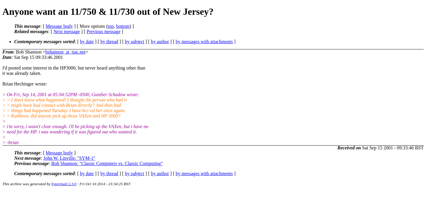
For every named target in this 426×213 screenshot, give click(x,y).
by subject (134, 41)
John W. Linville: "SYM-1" (69, 158)
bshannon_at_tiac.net (65, 51)
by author (160, 41)
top (111, 26)
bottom (122, 26)
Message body (59, 26)
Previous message (103, 31)
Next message (67, 31)
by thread (109, 41)
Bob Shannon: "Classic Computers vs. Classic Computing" (107, 163)
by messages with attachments (204, 41)
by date (87, 41)
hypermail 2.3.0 (63, 184)
